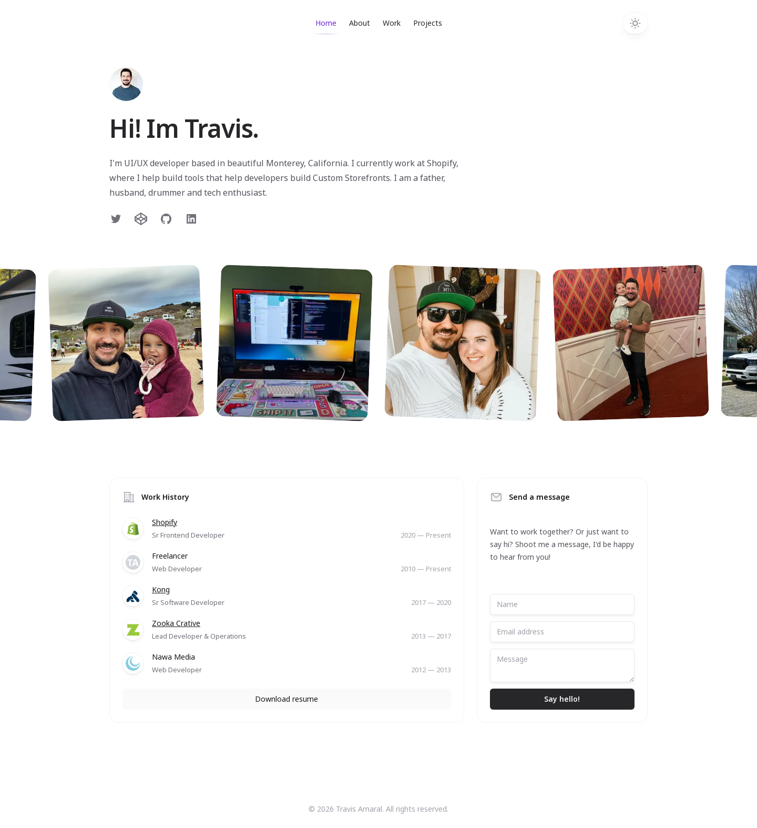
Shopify (164, 522)
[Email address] (562, 631)
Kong (161, 589)
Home (326, 26)
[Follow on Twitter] (115, 218)
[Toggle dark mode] (635, 23)
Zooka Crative (176, 623)
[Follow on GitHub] (166, 218)
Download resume (286, 699)
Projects (427, 23)
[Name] (562, 604)
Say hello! (562, 699)
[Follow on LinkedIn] (191, 218)
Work (392, 23)
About (359, 23)
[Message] (562, 665)
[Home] (126, 84)
